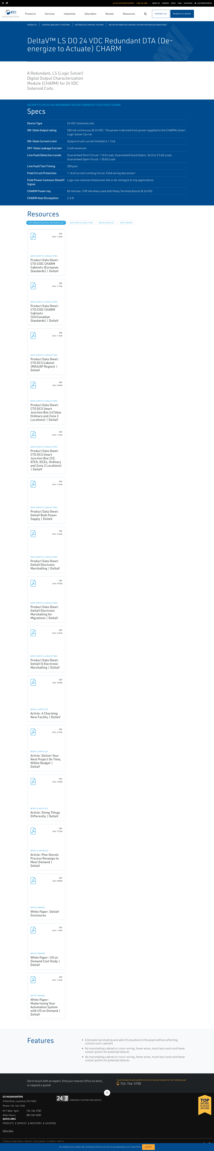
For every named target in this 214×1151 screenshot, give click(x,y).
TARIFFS (60, 1141)
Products (32, 25)
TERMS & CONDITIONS (13, 1141)
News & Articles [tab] (106, 223)
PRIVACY (28, 1141)
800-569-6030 (34, 1114)
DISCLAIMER (39, 1141)
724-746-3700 (129, 1084)
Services (22, 1123)
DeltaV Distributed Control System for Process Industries (138, 25)
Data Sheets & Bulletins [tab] (81, 223)
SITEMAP (51, 1141)
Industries (36, 1123)
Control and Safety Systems (56, 25)
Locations (51, 1123)
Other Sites (8, 1130)
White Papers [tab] (126, 223)
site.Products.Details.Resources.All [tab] (46, 223)
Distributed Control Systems (89, 25)
